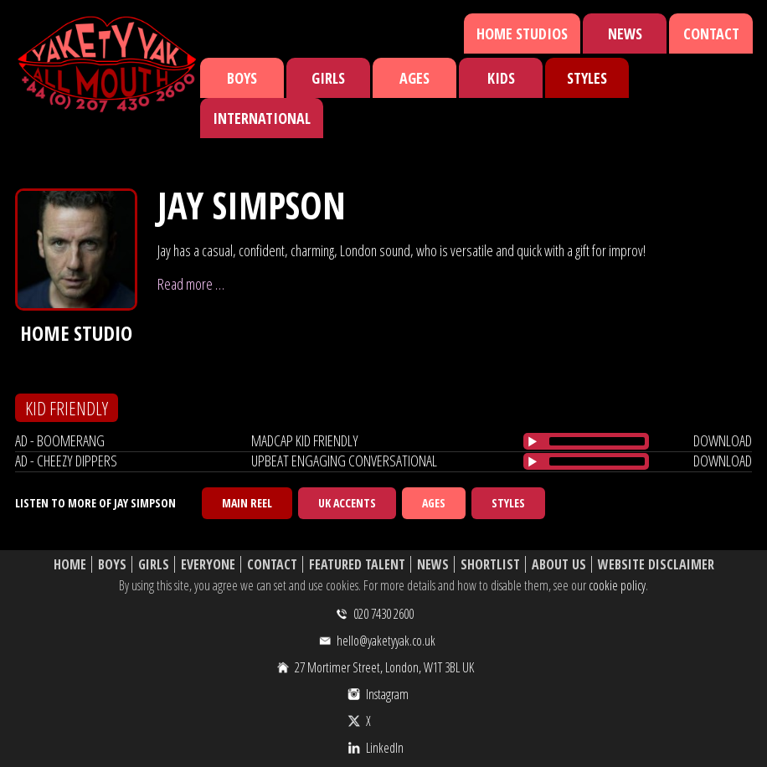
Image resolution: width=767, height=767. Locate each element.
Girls (328, 78)
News (625, 33)
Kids (501, 78)
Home (70, 565)
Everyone (208, 565)
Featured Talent (357, 565)
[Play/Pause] (532, 441)
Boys (242, 78)
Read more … (190, 284)
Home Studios (522, 33)
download (722, 440)
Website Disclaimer (656, 565)
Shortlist (490, 565)
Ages (414, 78)
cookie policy (617, 585)
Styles (587, 78)
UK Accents (347, 503)
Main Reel (247, 503)
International (262, 118)
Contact (711, 33)
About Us (559, 565)
